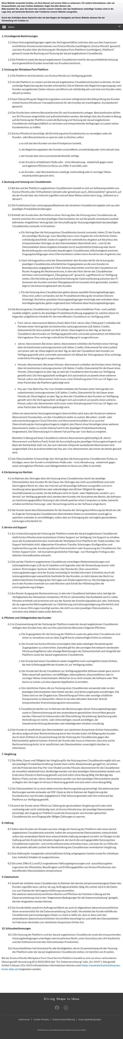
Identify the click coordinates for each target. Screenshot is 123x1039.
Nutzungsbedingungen (89, 1019)
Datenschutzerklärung (64, 1019)
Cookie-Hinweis (41, 1019)
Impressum (24, 1019)
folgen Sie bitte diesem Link (58, 6)
